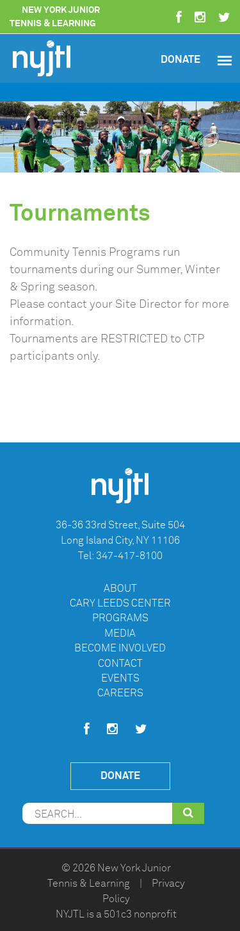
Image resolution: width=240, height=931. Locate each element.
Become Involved (120, 648)
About (120, 588)
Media (120, 633)
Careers (120, 693)
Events (120, 678)
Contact (120, 663)
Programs (120, 618)
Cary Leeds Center (120, 603)
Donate (180, 59)
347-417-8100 (129, 555)
